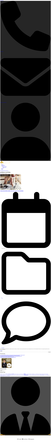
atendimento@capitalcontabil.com (3, 102)
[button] (4, 170)
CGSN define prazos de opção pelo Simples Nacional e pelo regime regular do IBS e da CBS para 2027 (11, 356)
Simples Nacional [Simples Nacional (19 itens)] (2, 375)
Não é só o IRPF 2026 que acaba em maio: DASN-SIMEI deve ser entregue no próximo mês (10, 355)
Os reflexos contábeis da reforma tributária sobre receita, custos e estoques (8, 357)
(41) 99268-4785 (1, 51)
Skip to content (1, 0)
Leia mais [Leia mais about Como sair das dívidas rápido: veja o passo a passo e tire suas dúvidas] (1, 350)
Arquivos (1, 370)
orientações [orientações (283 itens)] (26, 374)
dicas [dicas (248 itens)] (25, 373)
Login (0, 160)
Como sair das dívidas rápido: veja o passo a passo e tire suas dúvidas (11, 190)
